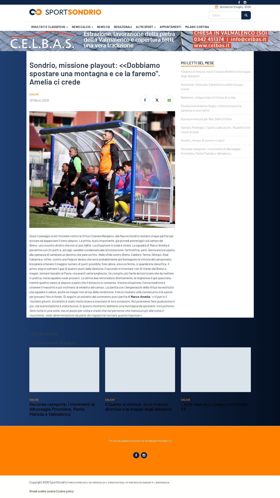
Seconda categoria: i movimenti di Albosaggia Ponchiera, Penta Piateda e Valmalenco (62, 421)
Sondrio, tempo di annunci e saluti (203, 140)
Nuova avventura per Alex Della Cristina (206, 119)
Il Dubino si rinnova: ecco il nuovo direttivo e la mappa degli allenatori (138, 419)
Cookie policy (65, 491)
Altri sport (146, 27)
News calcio (82, 27)
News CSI (103, 27)
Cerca (246, 15)
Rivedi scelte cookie (42, 491)
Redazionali (123, 27)
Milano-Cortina (197, 27)
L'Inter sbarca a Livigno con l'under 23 (214, 419)
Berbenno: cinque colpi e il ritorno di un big (208, 97)
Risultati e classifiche (49, 27)
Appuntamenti (170, 27)
